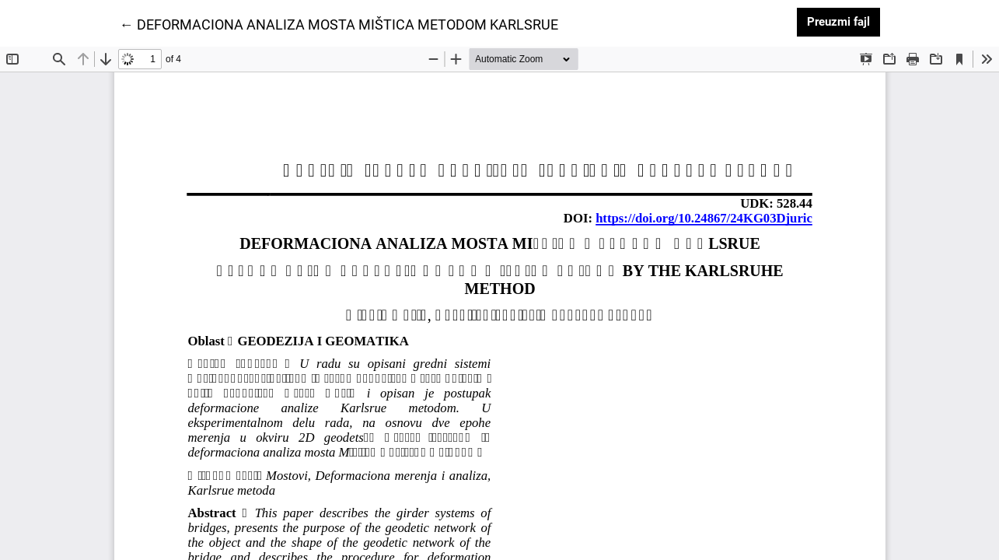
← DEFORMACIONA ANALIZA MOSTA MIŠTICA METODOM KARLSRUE (339, 23)
